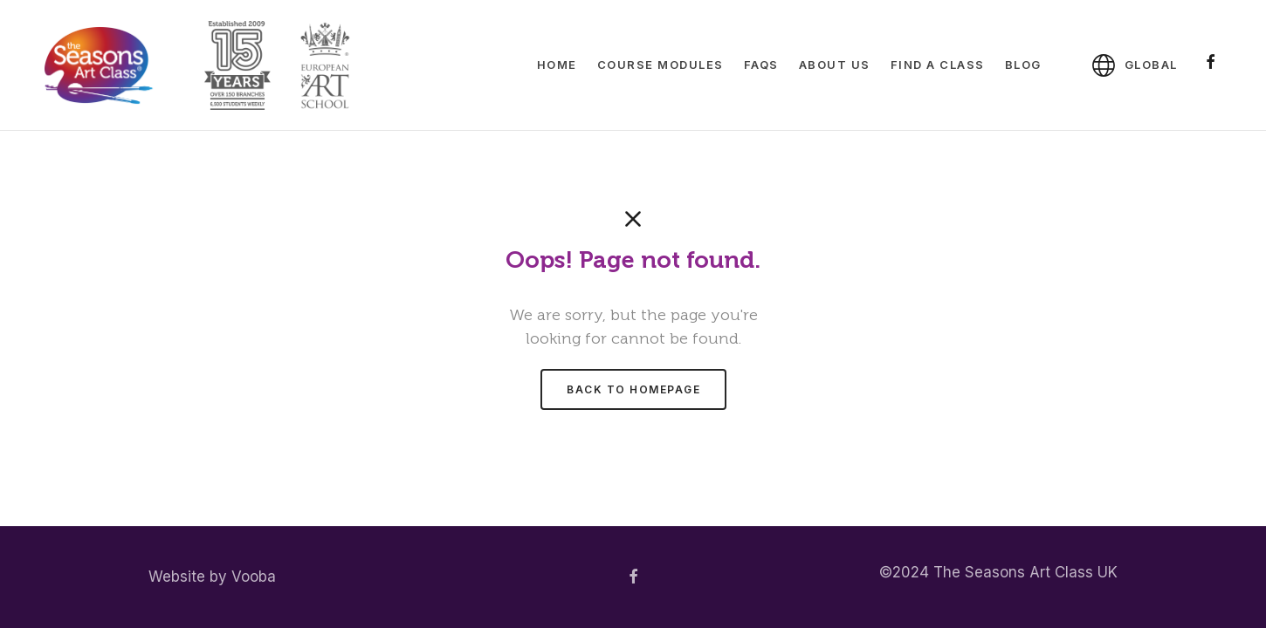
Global (1151, 65)
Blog (1023, 65)
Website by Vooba (212, 576)
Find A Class (938, 65)
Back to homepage (633, 389)
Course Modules (660, 65)
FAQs (761, 65)
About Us (834, 65)
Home (557, 65)
